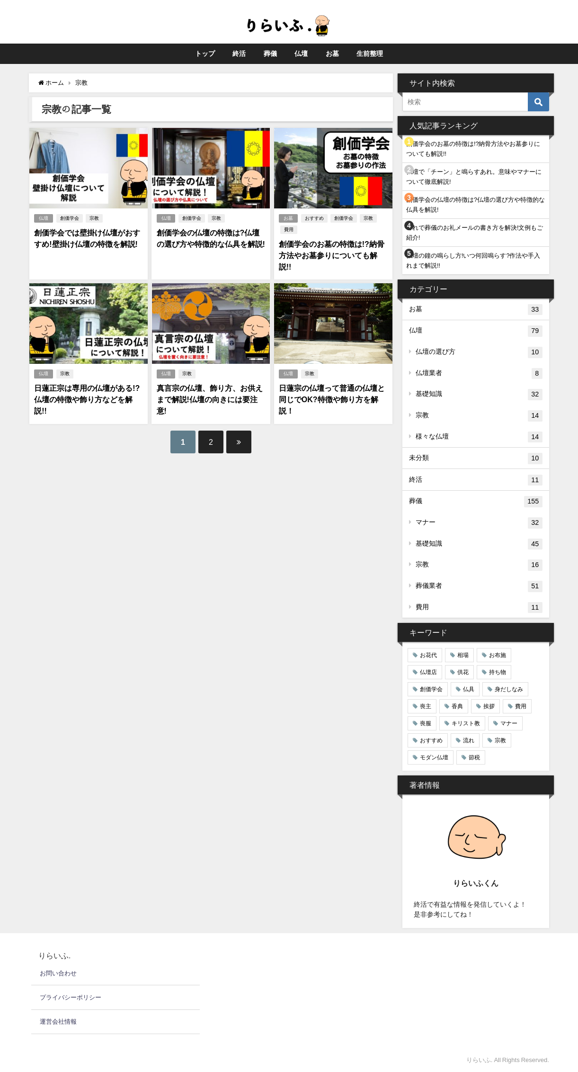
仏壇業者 (479, 373)
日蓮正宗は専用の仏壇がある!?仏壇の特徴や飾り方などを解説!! (87, 399)
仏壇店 (428, 672)
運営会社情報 (58, 1021)
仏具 (468, 689)
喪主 (425, 706)
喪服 (425, 723)
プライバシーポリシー (70, 997)
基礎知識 (479, 394)
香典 (457, 706)
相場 (463, 655)
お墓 (332, 53)
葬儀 (270, 53)
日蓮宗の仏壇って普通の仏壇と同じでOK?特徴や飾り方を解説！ (332, 399)
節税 (474, 757)
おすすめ (314, 218)
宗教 (94, 218)
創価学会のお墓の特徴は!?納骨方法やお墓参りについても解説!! (331, 255)
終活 (239, 53)
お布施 (497, 655)
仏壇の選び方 (479, 352)
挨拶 (489, 706)
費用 (288, 229)
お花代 (428, 655)
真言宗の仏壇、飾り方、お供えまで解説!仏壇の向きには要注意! (209, 399)
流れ (468, 740)
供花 (463, 672)
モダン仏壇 (434, 757)
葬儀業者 (479, 586)
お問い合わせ (58, 973)
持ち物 (497, 672)
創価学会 (69, 218)
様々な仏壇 (479, 437)
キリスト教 (466, 723)
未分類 (475, 458)
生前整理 (369, 53)
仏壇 (301, 53)
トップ (205, 53)
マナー (479, 523)
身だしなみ (509, 689)
